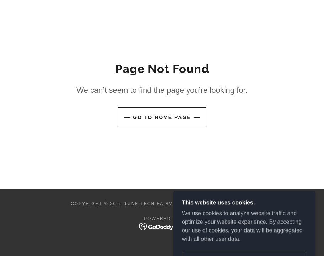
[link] (162, 226)
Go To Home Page (162, 117)
